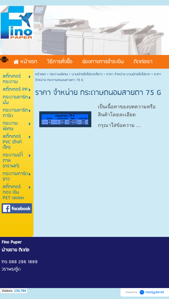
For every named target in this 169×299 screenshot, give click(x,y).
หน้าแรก (40, 74)
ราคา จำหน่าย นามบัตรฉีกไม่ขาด (128, 74)
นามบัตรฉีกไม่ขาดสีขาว (87, 74)
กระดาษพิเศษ (59, 74)
